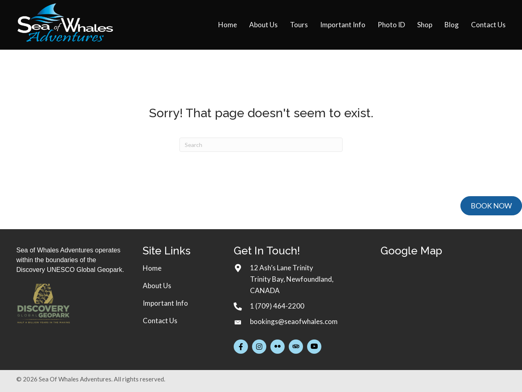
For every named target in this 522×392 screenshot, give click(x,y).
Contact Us (160, 320)
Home (152, 268)
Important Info (165, 303)
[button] (241, 346)
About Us (157, 285)
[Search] (261, 145)
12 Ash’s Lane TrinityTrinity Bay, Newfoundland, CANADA (292, 279)
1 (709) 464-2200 (277, 306)
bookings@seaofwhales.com (294, 321)
